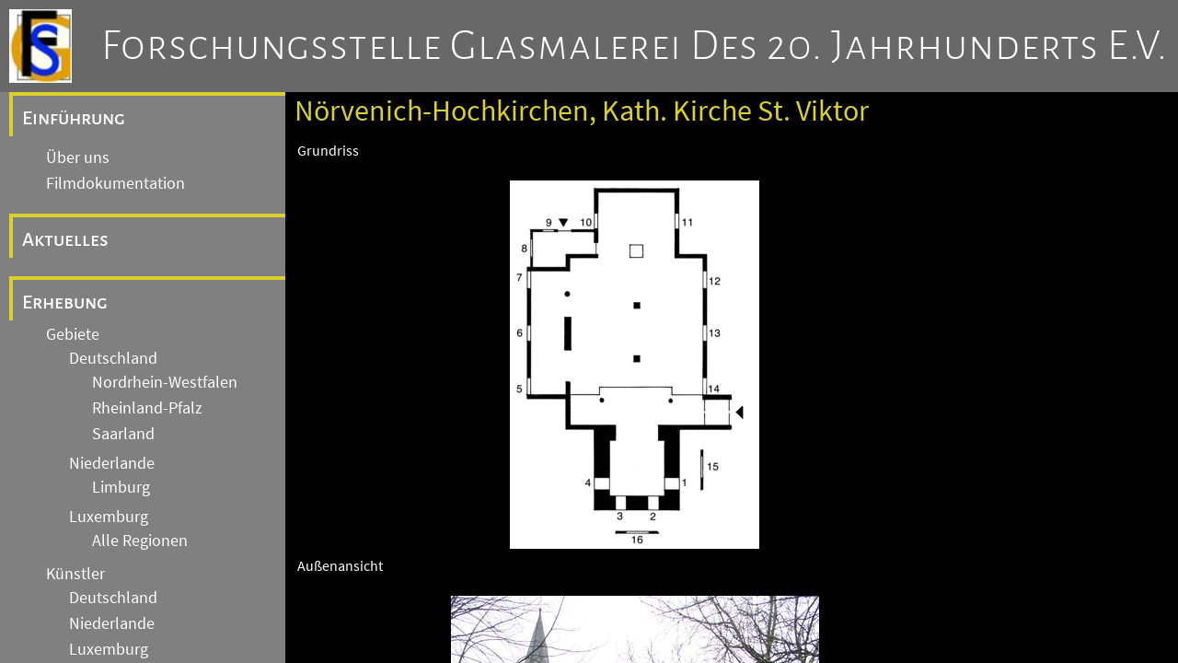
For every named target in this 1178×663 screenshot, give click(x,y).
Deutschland (113, 358)
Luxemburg (108, 516)
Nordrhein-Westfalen (164, 382)
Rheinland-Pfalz (147, 408)
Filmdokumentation (115, 183)
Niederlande (112, 463)
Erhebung (65, 302)
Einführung (73, 118)
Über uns (78, 157)
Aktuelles (65, 239)
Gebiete (72, 334)
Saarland (123, 434)
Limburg (121, 487)
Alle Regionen (140, 540)
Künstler (75, 574)
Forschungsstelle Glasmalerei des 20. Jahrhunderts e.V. (634, 46)
